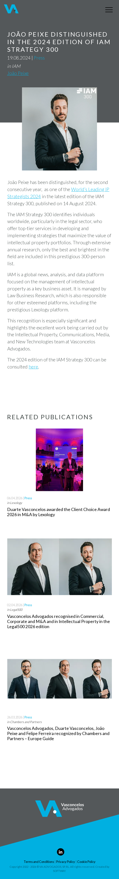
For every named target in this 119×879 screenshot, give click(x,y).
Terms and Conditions (39, 862)
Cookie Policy (86, 862)
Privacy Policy (65, 862)
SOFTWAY (59, 870)
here (33, 366)
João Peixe (18, 73)
